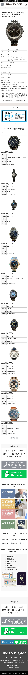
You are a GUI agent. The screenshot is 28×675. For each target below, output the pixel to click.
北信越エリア (24, 539)
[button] (15, 123)
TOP (2, 7)
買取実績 (6, 7)
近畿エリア (14, 539)
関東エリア (5, 539)
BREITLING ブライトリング (12, 49)
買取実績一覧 (14, 438)
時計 (8, 54)
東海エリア (5, 543)
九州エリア (23, 543)
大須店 (8, 77)
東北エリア (14, 543)
